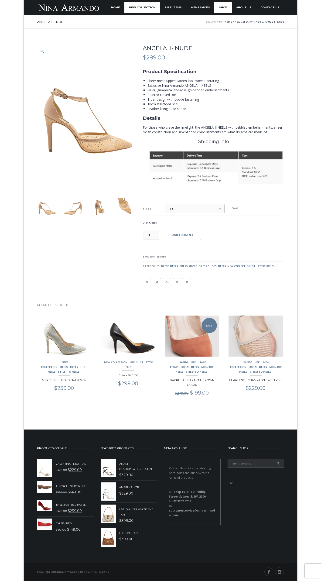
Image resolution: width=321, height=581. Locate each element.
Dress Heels (169, 266)
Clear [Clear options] (235, 208)
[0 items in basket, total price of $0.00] (231, 482)
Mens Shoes (200, 7)
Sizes (147, 208)
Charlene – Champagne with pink (255, 380)
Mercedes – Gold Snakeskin (64, 380)
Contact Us (269, 7)
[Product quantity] (151, 235)
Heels (222, 266)
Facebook (268, 571)
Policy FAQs (101, 572)
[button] (42, 51)
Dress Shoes (188, 266)
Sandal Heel (188, 362)
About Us (243, 7)
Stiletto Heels (263, 266)
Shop (223, 7)
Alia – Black (128, 375)
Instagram (279, 571)
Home (115, 7)
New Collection (142, 7)
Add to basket (182, 235)
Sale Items (173, 7)
